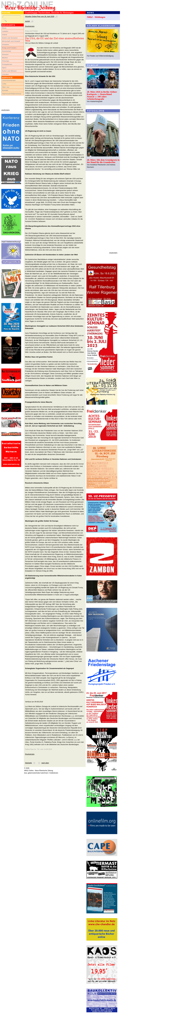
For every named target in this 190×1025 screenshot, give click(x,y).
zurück (27, 21)
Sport (4, 67)
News (4, 28)
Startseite (28, 763)
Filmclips (5, 61)
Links (4, 84)
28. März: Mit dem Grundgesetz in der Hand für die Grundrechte (103, 161)
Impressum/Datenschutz (11, 93)
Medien (5, 58)
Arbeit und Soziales (10, 38)
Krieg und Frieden (9, 48)
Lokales (5, 31)
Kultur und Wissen (9, 71)
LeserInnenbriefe (9, 80)
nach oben (45, 763)
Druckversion (29, 26)
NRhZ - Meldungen (96, 17)
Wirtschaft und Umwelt (11, 41)
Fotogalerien (7, 64)
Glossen (5, 54)
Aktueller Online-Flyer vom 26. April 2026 (39, 16)
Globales (5, 44)
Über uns (5, 87)
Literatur (5, 74)
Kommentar (6, 51)
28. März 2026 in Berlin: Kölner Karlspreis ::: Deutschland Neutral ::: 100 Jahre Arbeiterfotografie (102, 95)
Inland (4, 34)
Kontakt (5, 90)
